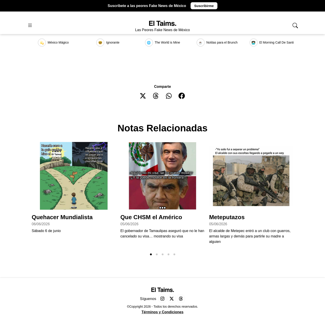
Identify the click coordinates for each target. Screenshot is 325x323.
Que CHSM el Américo (151, 217)
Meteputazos (226, 217)
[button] (143, 96)
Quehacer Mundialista (62, 217)
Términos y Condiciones (163, 312)
